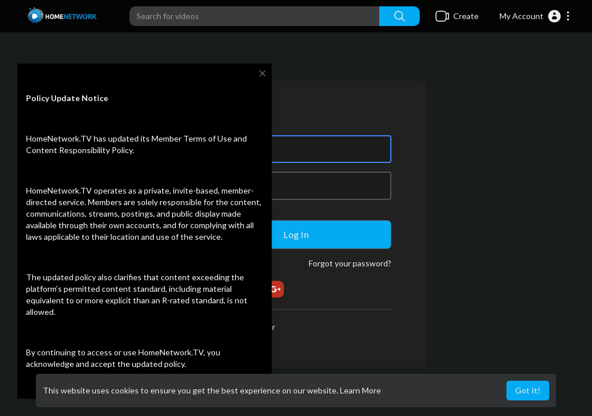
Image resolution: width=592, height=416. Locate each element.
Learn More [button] (360, 390)
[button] (535, 16)
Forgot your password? (350, 263)
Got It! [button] (528, 390)
